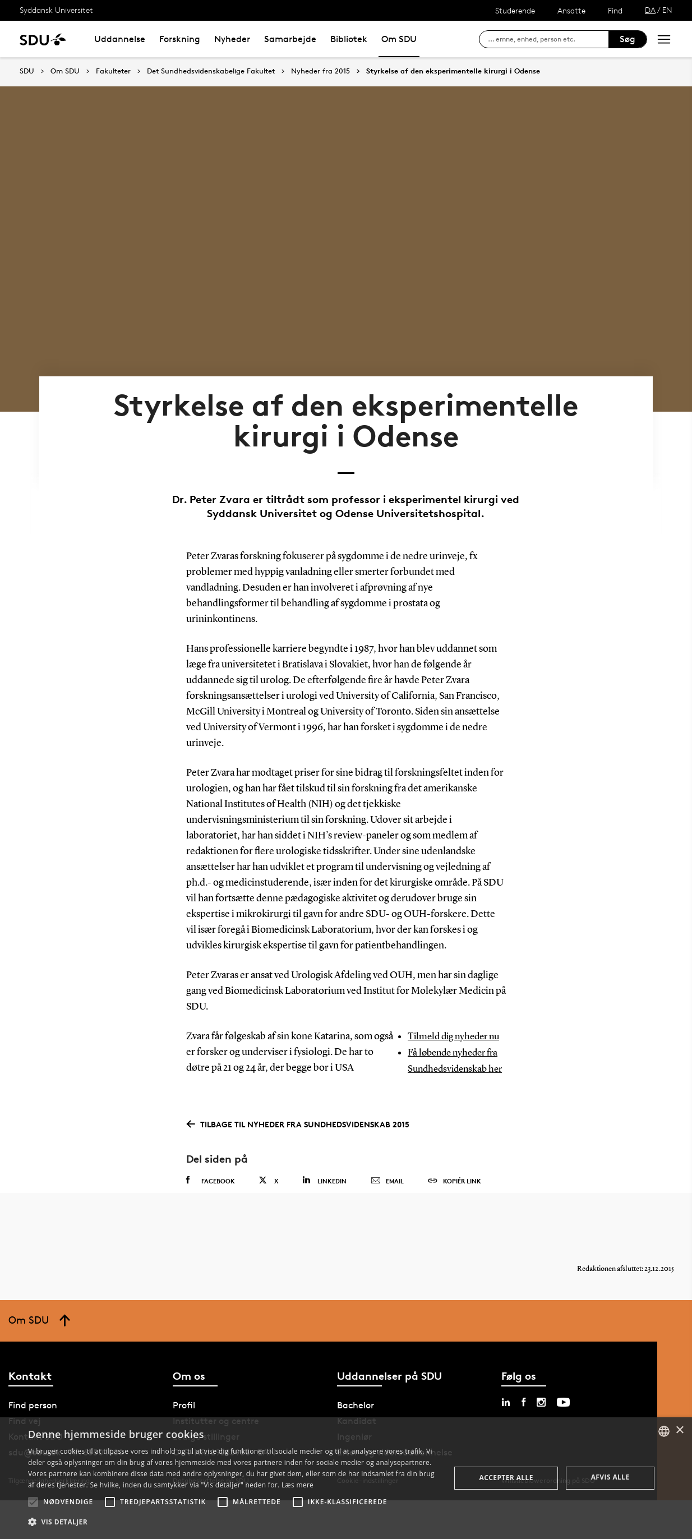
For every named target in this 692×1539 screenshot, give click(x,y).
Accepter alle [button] (506, 1477)
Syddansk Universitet (56, 10)
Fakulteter (113, 71)
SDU (27, 71)
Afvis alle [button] (610, 1477)
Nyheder (232, 39)
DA (650, 10)
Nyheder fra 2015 (320, 71)
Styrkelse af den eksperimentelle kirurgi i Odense (453, 71)
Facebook (210, 1209)
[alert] (346, 1478)
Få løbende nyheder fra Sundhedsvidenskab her (456, 1083)
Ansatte (571, 10)
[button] (33, 1502)
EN (667, 10)
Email (387, 1210)
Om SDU (399, 39)
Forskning (179, 39)
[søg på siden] (548, 39)
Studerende (515, 10)
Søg (627, 39)
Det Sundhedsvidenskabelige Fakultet (211, 71)
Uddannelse (119, 39)
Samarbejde (290, 39)
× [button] (679, 1430)
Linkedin (324, 1209)
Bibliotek (348, 39)
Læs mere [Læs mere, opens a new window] (297, 1485)
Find (615, 10)
